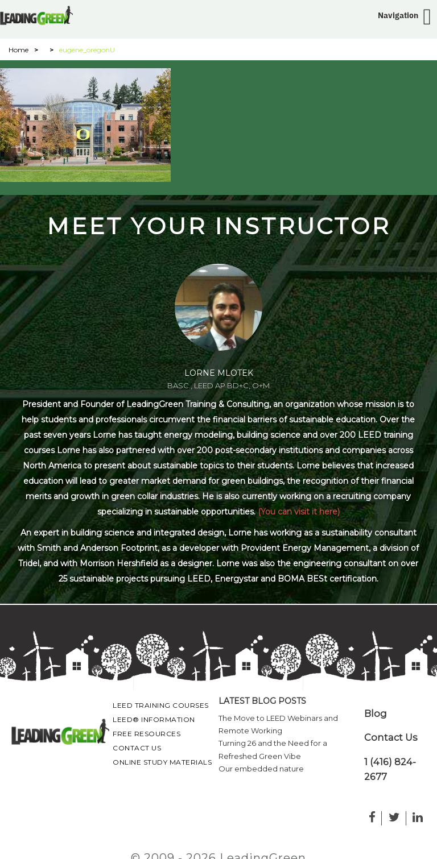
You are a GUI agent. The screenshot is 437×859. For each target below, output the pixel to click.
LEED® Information (154, 719)
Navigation (398, 15)
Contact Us (137, 748)
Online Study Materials (162, 762)
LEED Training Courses (161, 705)
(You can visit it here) (299, 512)
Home (18, 49)
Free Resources (146, 733)
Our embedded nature (261, 768)
